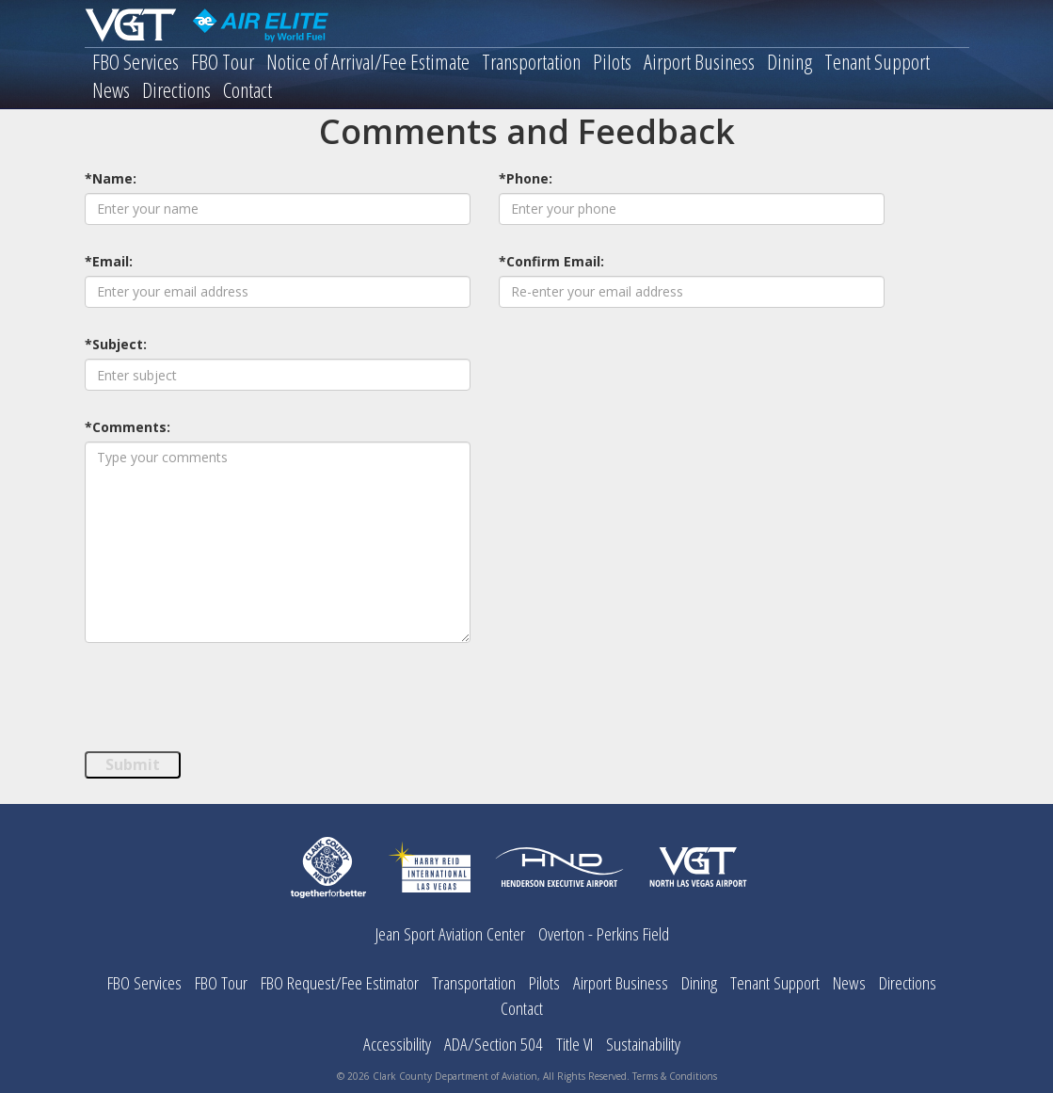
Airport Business (699, 62)
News (111, 90)
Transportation (531, 62)
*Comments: (127, 427)
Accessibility (397, 1043)
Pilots (612, 62)
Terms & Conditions (674, 1076)
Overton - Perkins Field (603, 933)
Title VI (574, 1043)
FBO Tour (222, 62)
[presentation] (228, 703)
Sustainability (643, 1043)
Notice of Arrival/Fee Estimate (368, 62)
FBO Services (135, 62)
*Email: (109, 261)
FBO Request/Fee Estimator (340, 982)
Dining (789, 62)
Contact (247, 90)
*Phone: (525, 178)
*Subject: (116, 344)
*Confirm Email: (551, 261)
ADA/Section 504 (493, 1043)
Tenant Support (877, 62)
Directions (176, 90)
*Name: (110, 178)
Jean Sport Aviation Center (450, 933)
